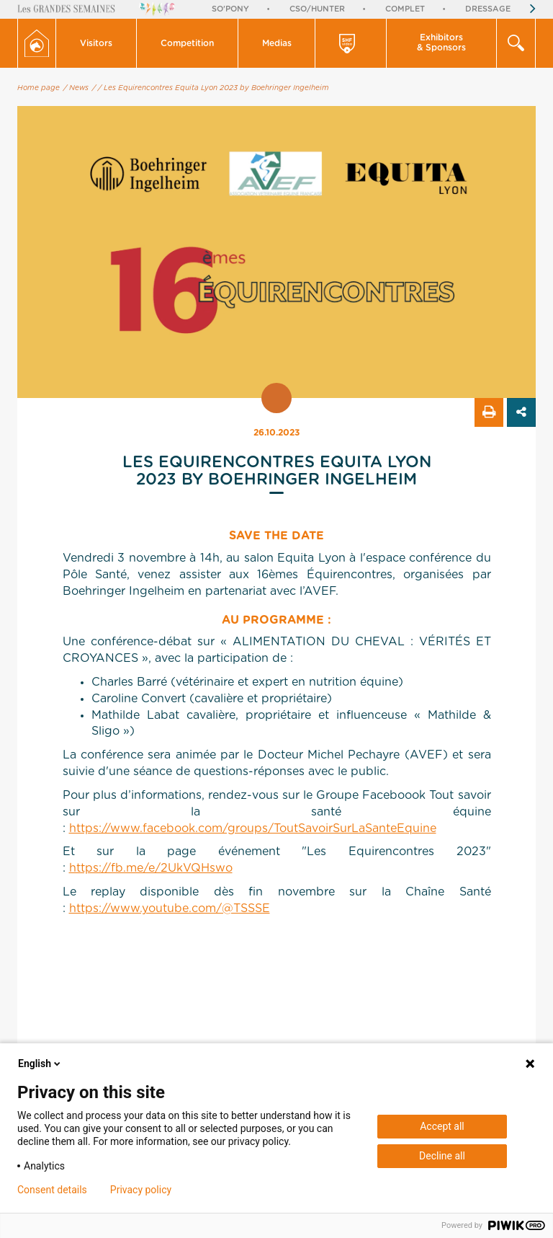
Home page (38, 88)
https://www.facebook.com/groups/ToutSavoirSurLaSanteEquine (252, 828)
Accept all (442, 1126)
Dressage (488, 9)
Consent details (52, 1189)
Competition (187, 43)
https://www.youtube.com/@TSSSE (169, 908)
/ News (76, 88)
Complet (405, 9)
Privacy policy (140, 1189)
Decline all (442, 1156)
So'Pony (230, 9)
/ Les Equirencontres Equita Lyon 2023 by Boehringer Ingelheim (213, 88)
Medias (277, 43)
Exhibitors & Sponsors (441, 42)
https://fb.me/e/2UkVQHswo (151, 868)
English (40, 1063)
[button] (96, 43)
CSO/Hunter (317, 9)
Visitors (96, 43)
